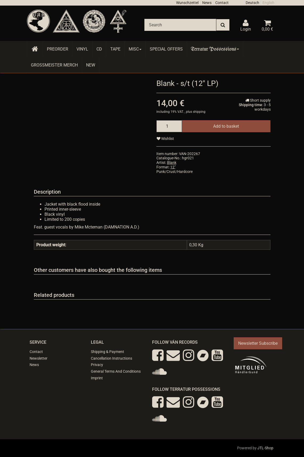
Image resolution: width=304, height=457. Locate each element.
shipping (199, 112)
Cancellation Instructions (111, 358)
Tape (115, 49)
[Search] (180, 25)
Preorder (57, 49)
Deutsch (252, 3)
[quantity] (169, 126)
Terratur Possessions (215, 49)
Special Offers (166, 49)
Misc (135, 49)
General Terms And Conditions (116, 371)
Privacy (97, 365)
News (207, 3)
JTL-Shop (265, 448)
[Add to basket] (226, 126)
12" (173, 167)
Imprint (97, 378)
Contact (222, 3)
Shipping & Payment (107, 352)
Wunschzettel (187, 3)
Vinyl (82, 49)
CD (99, 49)
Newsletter (38, 358)
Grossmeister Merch (54, 65)
